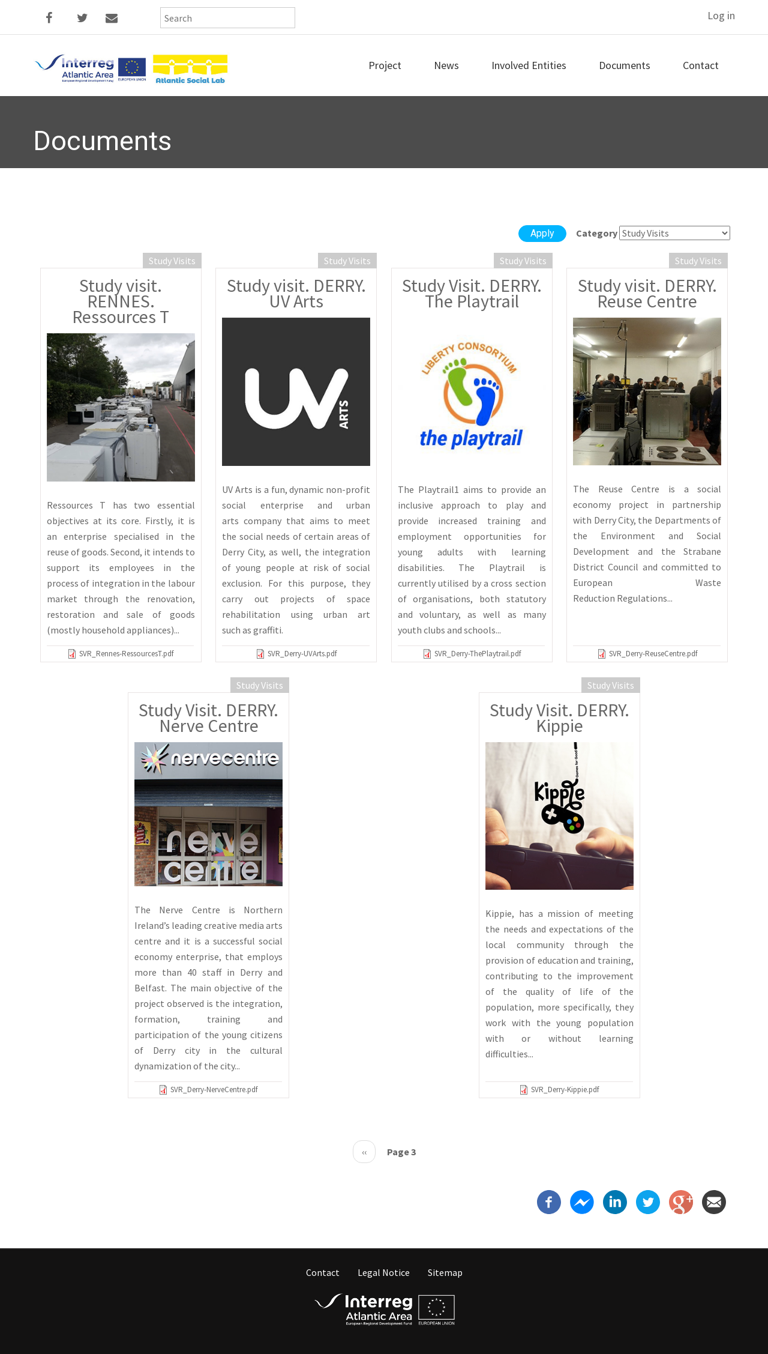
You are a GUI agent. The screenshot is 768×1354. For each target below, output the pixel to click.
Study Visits (172, 261)
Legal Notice (384, 1272)
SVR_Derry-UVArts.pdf (302, 653)
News (446, 65)
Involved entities (528, 65)
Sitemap (445, 1272)
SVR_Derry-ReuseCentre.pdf (653, 653)
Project (384, 65)
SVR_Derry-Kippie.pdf (565, 1089)
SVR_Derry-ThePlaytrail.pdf (477, 653)
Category (596, 233)
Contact (701, 65)
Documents (624, 65)
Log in (721, 15)
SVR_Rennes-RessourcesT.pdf (126, 653)
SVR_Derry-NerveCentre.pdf (213, 1089)
